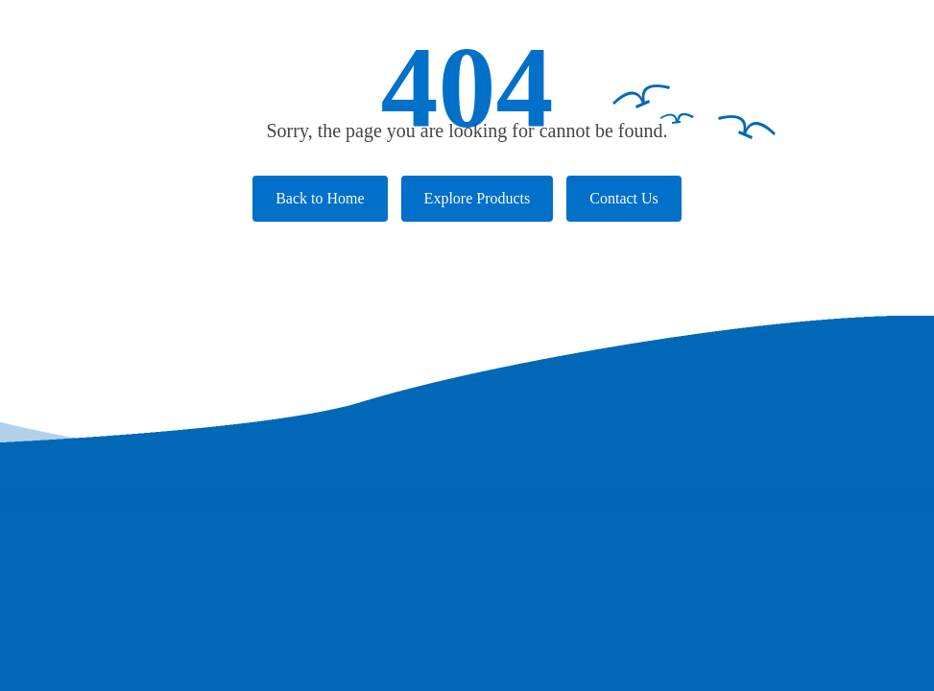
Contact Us (624, 198)
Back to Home (319, 198)
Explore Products (477, 198)
